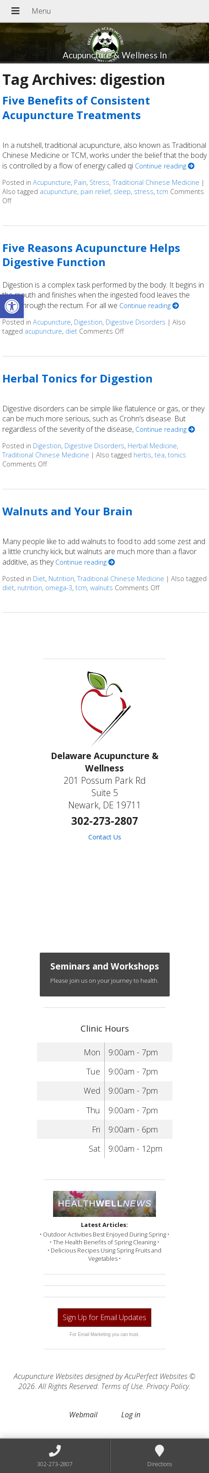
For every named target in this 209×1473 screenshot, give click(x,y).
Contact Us (104, 837)
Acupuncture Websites (48, 1376)
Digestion (88, 322)
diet (71, 331)
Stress (99, 182)
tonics (177, 455)
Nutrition (61, 578)
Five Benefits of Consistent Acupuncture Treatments (76, 107)
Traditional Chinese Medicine (156, 182)
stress (144, 191)
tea (160, 455)
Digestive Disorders (136, 322)
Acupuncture (52, 182)
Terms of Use (122, 1386)
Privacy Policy (167, 1386)
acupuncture (58, 191)
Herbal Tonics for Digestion (77, 378)
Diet (39, 578)
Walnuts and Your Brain (67, 511)
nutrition (29, 587)
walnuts (101, 587)
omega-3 (58, 587)
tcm (162, 191)
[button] (12, 306)
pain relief (95, 191)
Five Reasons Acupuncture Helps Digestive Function (91, 254)
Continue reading (164, 166)
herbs (142, 455)
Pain (80, 182)
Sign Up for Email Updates (104, 1317)
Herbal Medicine (152, 445)
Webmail (83, 1415)
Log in (130, 1415)
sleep (122, 191)
